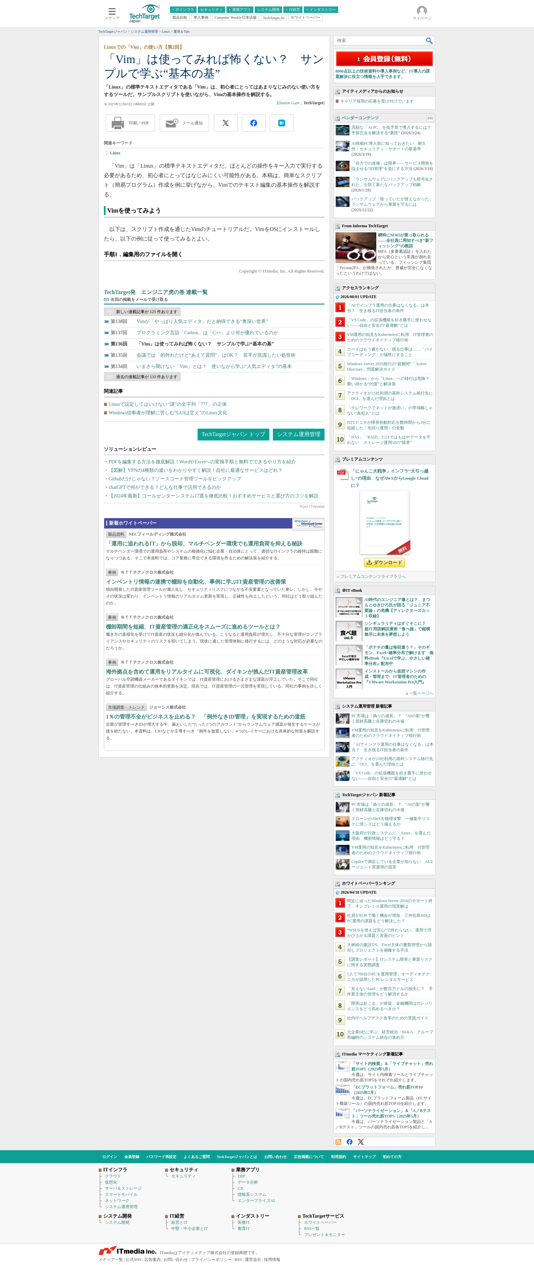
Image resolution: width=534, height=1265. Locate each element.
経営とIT (179, 1222)
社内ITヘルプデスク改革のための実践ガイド (387, 1018)
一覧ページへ (421, 693)
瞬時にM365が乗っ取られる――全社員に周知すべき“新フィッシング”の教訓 (405, 240)
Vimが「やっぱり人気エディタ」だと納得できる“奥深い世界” (202, 321)
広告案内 (152, 1259)
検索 (430, 40)
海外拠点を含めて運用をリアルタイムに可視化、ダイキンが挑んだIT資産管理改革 (207, 672)
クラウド (113, 1176)
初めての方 (392, 1157)
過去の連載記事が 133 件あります (146, 376)
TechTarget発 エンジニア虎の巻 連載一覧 (156, 292)
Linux (115, 153)
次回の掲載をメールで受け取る (139, 299)
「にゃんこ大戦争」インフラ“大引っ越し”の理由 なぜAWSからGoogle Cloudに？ (389, 478)
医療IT (244, 1222)
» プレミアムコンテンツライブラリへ (371, 576)
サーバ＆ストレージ (123, 1188)
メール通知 (192, 123)
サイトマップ (364, 1157)
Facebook (349, 1142)
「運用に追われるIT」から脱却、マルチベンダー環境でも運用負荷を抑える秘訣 (204, 543)
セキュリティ (183, 1176)
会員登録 (131, 1157)
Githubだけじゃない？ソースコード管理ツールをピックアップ (175, 478)
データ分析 (248, 1182)
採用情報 (272, 1259)
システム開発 (117, 1222)
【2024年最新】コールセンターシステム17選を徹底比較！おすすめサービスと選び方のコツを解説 (213, 495)
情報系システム (252, 1194)
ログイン (109, 1157)
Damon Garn (288, 103)
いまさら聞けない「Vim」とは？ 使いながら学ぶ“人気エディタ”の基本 (214, 366)
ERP (241, 1176)
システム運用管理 (298, 434)
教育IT (244, 1228)
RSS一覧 (311, 1228)
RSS (338, 1142)
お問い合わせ (275, 1157)
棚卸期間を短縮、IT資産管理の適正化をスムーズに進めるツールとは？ (193, 627)
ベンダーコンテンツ (360, 117)
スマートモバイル (121, 1194)
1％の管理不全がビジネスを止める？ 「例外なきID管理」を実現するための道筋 (205, 717)
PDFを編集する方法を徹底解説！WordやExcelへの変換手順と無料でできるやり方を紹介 (202, 461)
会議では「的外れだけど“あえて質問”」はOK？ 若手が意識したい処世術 (216, 355)
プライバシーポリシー (211, 1259)
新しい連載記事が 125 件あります (146, 311)
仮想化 (111, 1182)
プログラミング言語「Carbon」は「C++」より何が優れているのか (207, 332)
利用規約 (338, 1157)
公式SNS (133, 1259)
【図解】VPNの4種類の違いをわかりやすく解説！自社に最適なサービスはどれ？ (196, 470)
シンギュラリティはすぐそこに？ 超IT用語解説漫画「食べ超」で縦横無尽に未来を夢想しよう (397, 629)
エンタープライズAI (256, 1200)
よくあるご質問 (197, 1157)
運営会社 (253, 1259)
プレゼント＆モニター (324, 1234)
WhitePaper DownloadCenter (308, 524)
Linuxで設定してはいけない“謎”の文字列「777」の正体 (168, 404)
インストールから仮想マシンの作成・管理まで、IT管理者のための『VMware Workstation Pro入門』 (395, 676)
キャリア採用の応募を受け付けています (377, 101)
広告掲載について (309, 1157)
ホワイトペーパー (320, 1222)
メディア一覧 (110, 1259)
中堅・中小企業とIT (189, 1228)
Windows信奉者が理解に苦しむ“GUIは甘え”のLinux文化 (168, 412)
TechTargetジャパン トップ (233, 434)
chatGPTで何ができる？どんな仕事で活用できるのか (165, 487)
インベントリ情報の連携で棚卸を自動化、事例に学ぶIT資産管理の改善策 (196, 582)
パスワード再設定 (161, 1157)
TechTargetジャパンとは (237, 1157)
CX (241, 1188)
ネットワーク (117, 1200)
